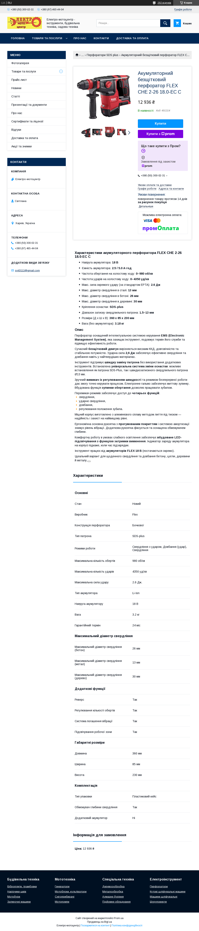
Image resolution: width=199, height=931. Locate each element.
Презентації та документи (29, 104)
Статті (15, 96)
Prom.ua (118, 918)
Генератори (62, 886)
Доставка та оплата (132, 38)
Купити (160, 123)
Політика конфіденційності (126, 925)
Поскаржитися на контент (95, 925)
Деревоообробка (113, 886)
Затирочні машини (19, 901)
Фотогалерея (20, 63)
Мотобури (13, 896)
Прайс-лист (19, 79)
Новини (16, 88)
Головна (18, 38)
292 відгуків (164, 2)
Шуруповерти (158, 901)
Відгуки (16, 129)
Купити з (160, 134)
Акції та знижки (21, 146)
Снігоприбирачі (64, 896)
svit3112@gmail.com (27, 270)
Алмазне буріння (113, 896)
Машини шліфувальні (163, 896)
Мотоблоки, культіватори (71, 891)
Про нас (80, 38)
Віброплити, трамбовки (22, 886)
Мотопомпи (62, 901)
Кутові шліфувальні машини (167, 891)
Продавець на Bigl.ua (99, 921)
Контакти (101, 38)
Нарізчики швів (16, 891)
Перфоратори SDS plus (102, 55)
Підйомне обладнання (116, 901)
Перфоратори (159, 886)
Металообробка (112, 891)
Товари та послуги (47, 38)
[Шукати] (165, 23)
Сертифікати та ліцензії (27, 121)
